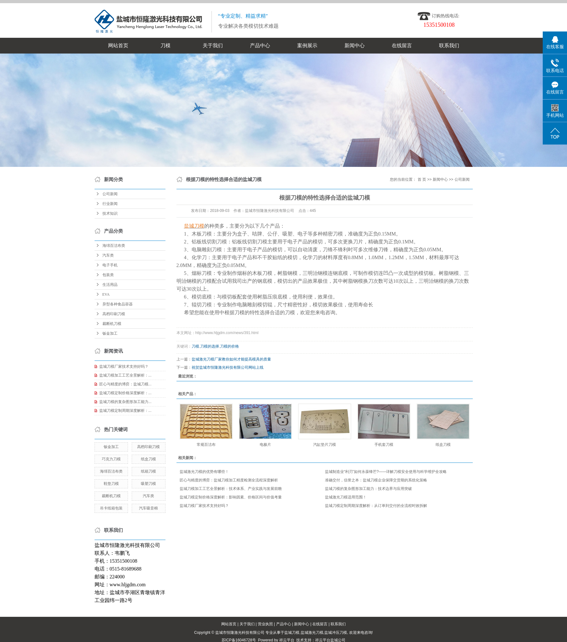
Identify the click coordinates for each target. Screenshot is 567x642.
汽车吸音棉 (148, 508)
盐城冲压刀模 (335, 632)
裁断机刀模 (111, 323)
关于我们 (213, 45)
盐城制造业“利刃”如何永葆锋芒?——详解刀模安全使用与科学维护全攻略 (386, 471)
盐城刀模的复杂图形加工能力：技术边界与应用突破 (368, 488)
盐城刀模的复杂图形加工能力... (125, 402)
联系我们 (449, 45)
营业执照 (265, 624)
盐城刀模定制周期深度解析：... (125, 410)
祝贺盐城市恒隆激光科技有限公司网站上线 (227, 367)
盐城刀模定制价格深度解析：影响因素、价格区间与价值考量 (231, 497)
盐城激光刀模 (312, 632)
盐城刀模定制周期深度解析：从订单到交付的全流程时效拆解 (376, 505)
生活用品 (110, 284)
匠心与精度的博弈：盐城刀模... (125, 384)
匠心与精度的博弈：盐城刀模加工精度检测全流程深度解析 (229, 480)
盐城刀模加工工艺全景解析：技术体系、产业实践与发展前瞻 (231, 488)
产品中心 (260, 45)
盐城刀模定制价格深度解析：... (125, 393)
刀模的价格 (229, 346)
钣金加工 (110, 333)
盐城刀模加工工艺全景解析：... (125, 375)
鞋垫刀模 (111, 483)
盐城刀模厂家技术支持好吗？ (123, 366)
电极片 (265, 444)
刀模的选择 (209, 346)
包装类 (108, 275)
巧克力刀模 (111, 459)
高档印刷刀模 (113, 314)
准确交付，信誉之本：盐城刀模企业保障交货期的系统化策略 (376, 480)
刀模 (165, 45)
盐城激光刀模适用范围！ (346, 497)
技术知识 (110, 213)
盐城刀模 (291, 632)
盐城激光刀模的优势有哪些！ (204, 471)
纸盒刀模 (148, 459)
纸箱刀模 (148, 471)
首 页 (422, 179)
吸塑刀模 (148, 483)
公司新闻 (110, 194)
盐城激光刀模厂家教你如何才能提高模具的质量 (231, 359)
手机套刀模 (383, 444)
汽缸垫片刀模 (324, 444)
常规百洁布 (206, 444)
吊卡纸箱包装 (111, 508)
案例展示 (307, 45)
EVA (106, 294)
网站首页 (118, 45)
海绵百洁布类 (113, 245)
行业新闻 (110, 204)
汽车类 (108, 255)
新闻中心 (354, 45)
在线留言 (402, 45)
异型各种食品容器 (117, 304)
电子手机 (110, 265)
